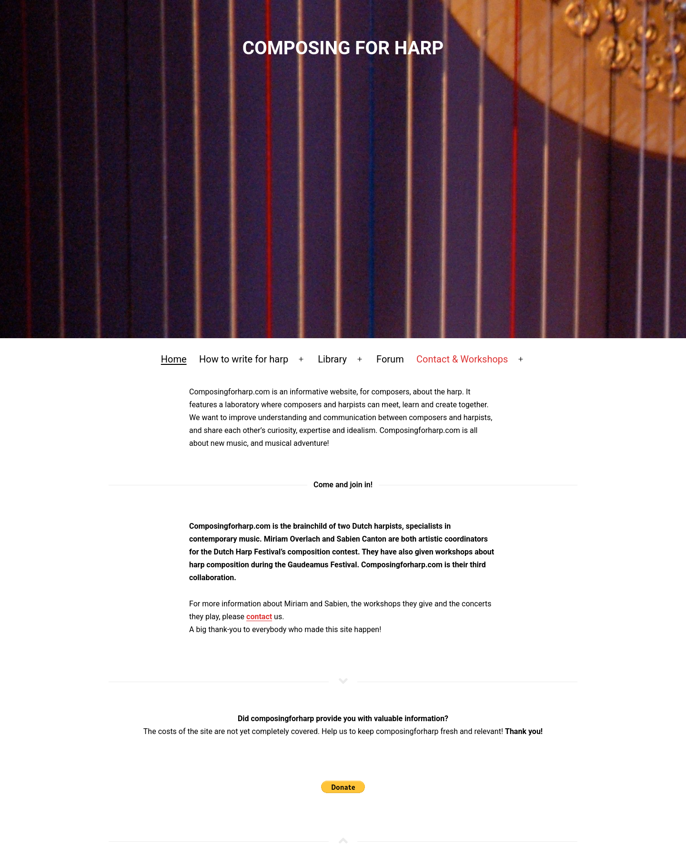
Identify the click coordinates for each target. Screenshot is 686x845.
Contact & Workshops (462, 359)
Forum (390, 359)
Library (332, 359)
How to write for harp (243, 359)
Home (174, 359)
